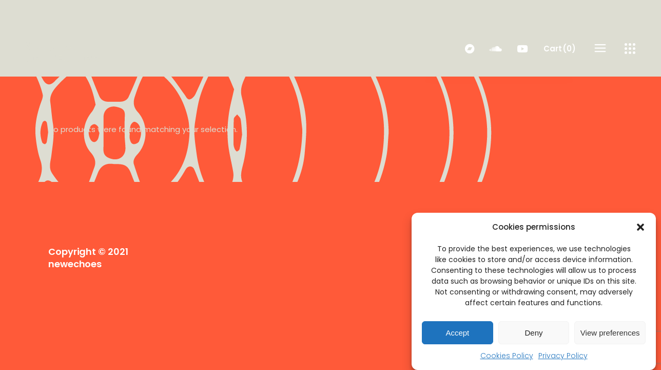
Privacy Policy (563, 355)
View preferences (610, 332)
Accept (457, 332)
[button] (640, 227)
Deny (533, 332)
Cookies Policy (506, 355)
